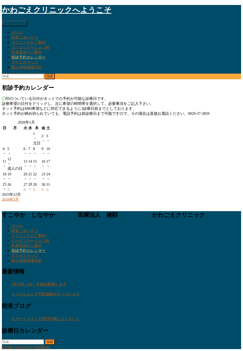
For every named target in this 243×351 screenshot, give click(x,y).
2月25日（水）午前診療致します (38, 284)
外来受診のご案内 (26, 52)
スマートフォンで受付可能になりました (45, 319)
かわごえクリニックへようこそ (57, 10)
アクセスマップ (24, 62)
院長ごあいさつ (24, 37)
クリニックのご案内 (28, 42)
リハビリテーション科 (30, 47)
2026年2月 (10, 199)
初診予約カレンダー (28, 57)
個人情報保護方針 (26, 67)
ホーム (17, 32)
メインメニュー (14, 23)
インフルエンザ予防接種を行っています (45, 294)
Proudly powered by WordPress (26, 347)
